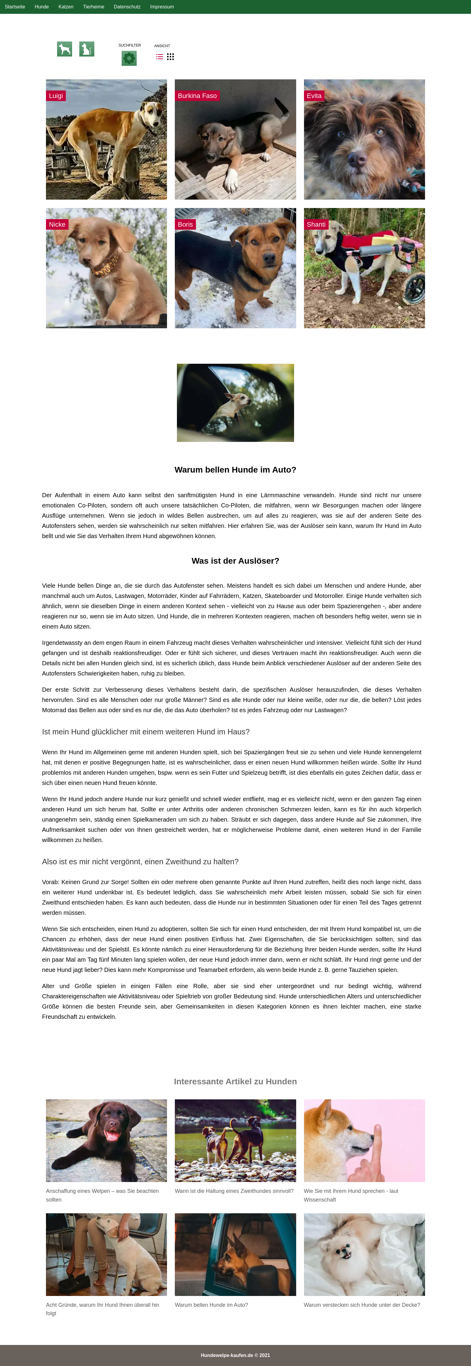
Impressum (162, 6)
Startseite (15, 6)
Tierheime (94, 6)
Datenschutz (127, 6)
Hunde (42, 6)
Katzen (66, 6)
